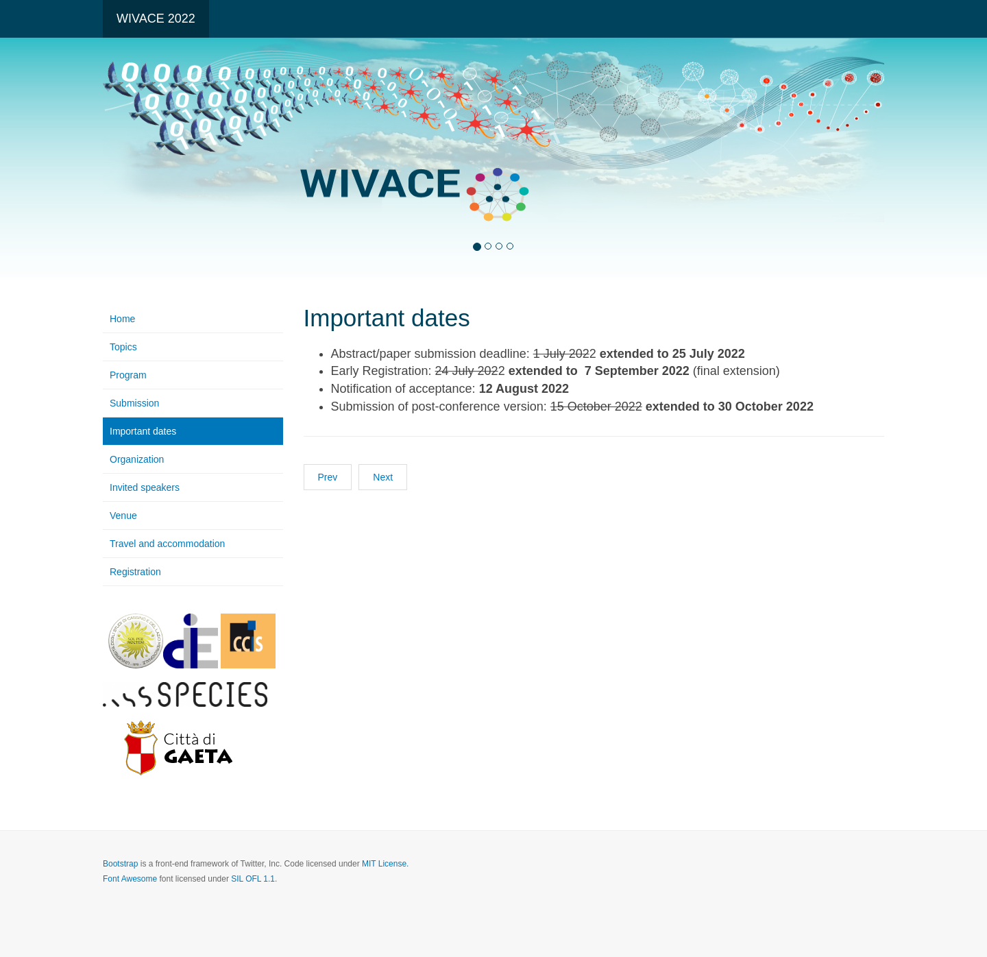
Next (383, 477)
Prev (328, 477)
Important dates (143, 431)
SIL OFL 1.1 (253, 879)
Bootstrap (120, 864)
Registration (135, 571)
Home (122, 318)
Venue (123, 515)
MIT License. (385, 864)
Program (128, 375)
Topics (123, 346)
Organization (137, 459)
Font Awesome (130, 879)
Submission (134, 403)
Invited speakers (145, 487)
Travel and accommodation (167, 543)
